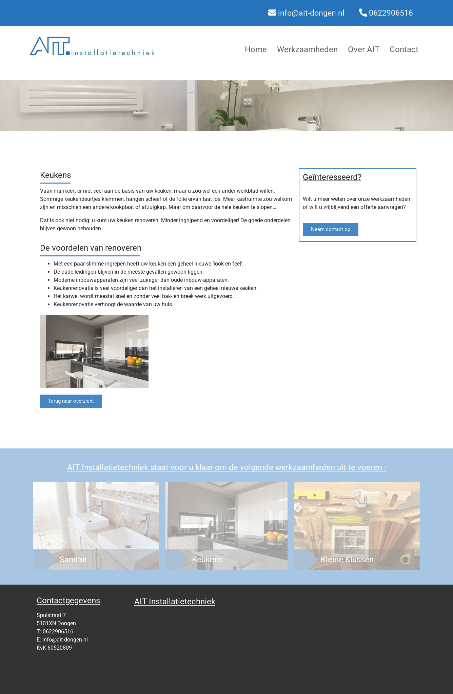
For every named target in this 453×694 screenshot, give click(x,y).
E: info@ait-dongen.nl (62, 639)
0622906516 (391, 13)
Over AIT (363, 49)
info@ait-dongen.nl (311, 13)
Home (256, 49)
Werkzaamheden (307, 49)
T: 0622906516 (55, 631)
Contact (404, 49)
